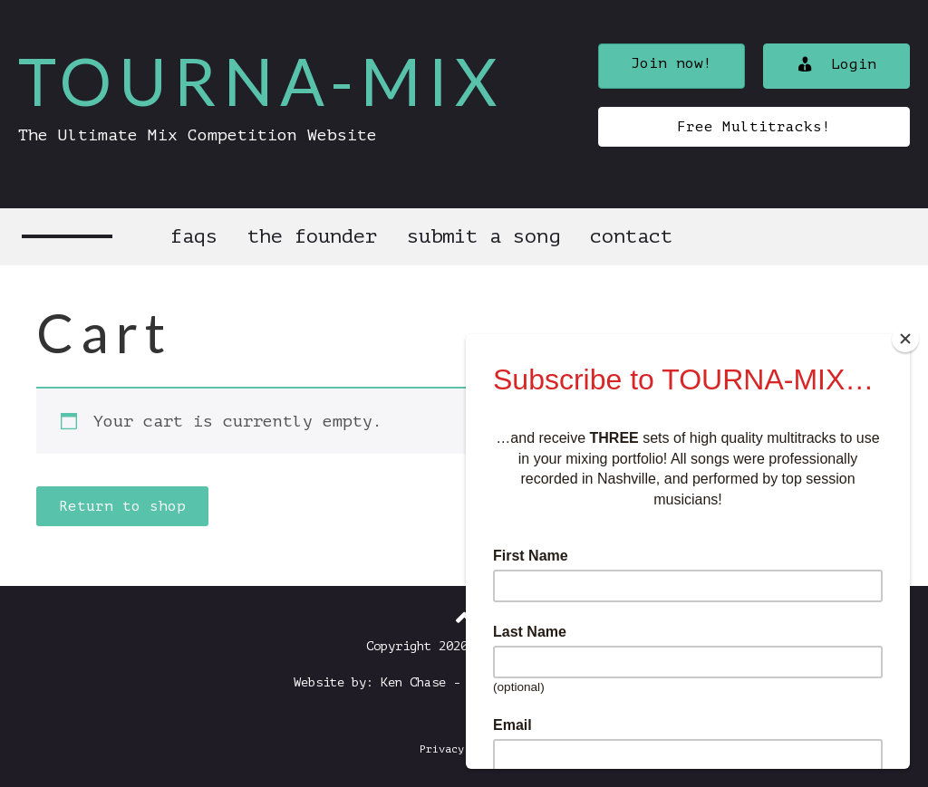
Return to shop (122, 506)
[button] (671, 66)
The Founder (312, 236)
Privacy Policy (464, 749)
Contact (631, 236)
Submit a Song (483, 236)
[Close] (905, 338)
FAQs (194, 236)
